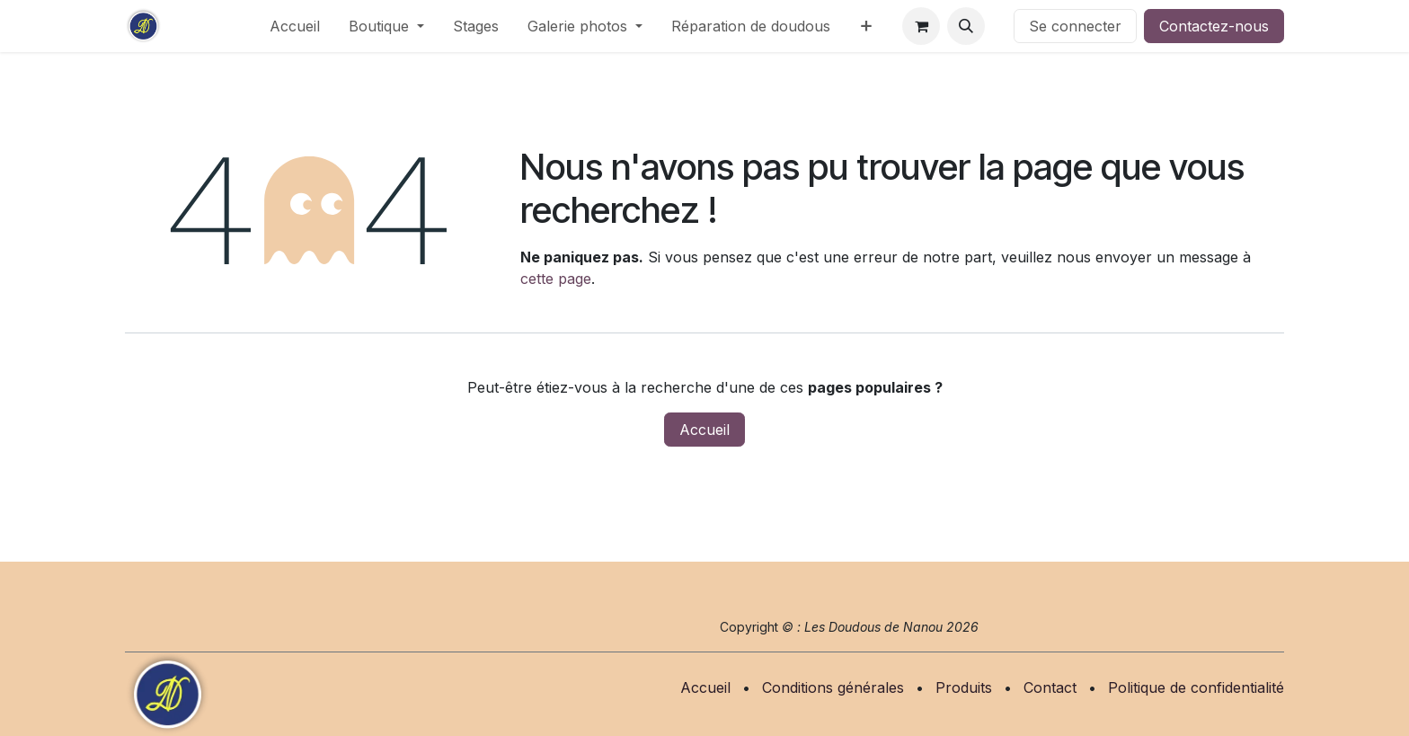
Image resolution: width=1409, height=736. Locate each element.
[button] (966, 26)
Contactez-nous (1214, 26)
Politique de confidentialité (1196, 687)
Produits (963, 687)
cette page (555, 279)
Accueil (704, 430)
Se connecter (1075, 26)
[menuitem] (294, 26)
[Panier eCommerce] (921, 26)
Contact (1050, 687)
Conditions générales (833, 687)
